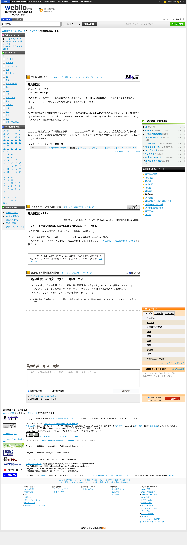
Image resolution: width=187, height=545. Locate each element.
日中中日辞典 (49, 2)
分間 (130, 113)
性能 (135, 131)
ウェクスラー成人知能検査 (42, 226)
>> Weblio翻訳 (178, 369)
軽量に (56, 292)
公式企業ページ (118, 489)
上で (81, 289)
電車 (7, 70)
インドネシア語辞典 (149, 508)
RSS (104, 528)
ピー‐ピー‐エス (152, 143)
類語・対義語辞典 (19, 2)
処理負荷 (149, 184)
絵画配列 (51, 231)
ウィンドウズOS (91, 289)
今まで (37, 292)
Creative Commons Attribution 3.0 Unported (57, 440)
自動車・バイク (12, 73)
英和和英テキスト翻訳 (42, 366)
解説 (94, 226)
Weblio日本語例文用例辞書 (45, 272)
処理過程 (149, 198)
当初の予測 (51, 285)
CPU (92, 98)
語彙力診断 (11, 223)
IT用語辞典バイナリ (41, 77)
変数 (69, 285)
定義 (149, 341)
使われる (53, 120)
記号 (5, 203)
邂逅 (149, 345)
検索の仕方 (28, 492)
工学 (7, 80)
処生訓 (148, 214)
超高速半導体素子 (153, 161)
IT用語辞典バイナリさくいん (66, 419)
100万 (47, 116)
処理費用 (149, 191)
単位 (78, 113)
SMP (48, 148)
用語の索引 (69, 77)
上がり (68, 289)
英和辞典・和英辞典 (149, 494)
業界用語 (9, 63)
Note (44, 231)
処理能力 (36, 120)
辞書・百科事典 (12, 122)
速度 (61, 98)
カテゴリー (99, 77)
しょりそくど (43, 89)
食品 (7, 112)
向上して (85, 292)
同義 (45, 120)
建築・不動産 (11, 84)
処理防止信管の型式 (154, 204)
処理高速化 (150, 211)
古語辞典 (75, 2)
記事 (61, 226)
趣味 (7, 101)
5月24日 (150, 323)
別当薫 (150, 350)
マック (49, 289)
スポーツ (9, 105)
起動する (105, 289)
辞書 (5, 2)
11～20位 (158, 313)
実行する (71, 101)
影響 (63, 135)
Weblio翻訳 (145, 497)
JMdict (43, 475)
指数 (78, 231)
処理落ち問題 (151, 174)
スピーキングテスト (15, 227)
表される (108, 113)
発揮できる (109, 135)
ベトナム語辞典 (147, 514)
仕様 (129, 131)
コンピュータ (20, 31)
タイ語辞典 (145, 511)
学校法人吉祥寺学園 (155, 359)
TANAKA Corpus (9, 434)
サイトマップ (29, 503)
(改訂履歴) (119, 426)
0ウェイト (150, 154)
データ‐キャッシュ (153, 137)
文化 (7, 91)
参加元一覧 (180, 19)
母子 (149, 354)
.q (146, 127)
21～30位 (169, 313)
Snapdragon (64, 148)
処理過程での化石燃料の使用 (158, 201)
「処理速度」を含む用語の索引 (43, 396)
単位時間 (100, 98)
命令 (125, 98)
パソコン (45, 101)
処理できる (117, 98)
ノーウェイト (151, 150)
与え (69, 135)
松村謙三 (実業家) (154, 327)
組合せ (67, 231)
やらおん (151, 318)
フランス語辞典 (147, 505)
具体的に (75, 98)
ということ (107, 285)
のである (69, 116)
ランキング (79, 77)
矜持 (149, 332)
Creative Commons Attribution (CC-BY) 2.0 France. (59, 436)
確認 (149, 336)
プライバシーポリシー (33, 500)
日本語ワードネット (33, 464)
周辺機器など (118, 131)
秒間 (89, 116)
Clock (148, 130)
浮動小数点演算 (110, 116)
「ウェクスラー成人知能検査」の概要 (118, 241)
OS (121, 135)
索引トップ (58, 77)
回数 (122, 116)
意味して (118, 285)
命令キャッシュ (152, 147)
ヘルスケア (10, 98)
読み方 (31, 89)
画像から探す (59, 492)
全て (4, 56)
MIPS (84, 113)
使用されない (90, 231)
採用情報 (115, 494)
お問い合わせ (88, 489)
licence (171, 475)
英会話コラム (12, 212)
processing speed (42, 92)
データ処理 (70, 292)
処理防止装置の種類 (154, 208)
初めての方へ (168, 19)
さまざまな (56, 101)
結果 (40, 285)
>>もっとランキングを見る (172, 363)
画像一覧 (89, 77)
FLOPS (98, 113)
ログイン (158, 1)
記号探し (37, 231)
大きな (58, 135)
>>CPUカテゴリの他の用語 (127, 151)
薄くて (49, 292)
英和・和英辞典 (35, 2)
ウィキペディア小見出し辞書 (46, 207)
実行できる (98, 116)
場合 (59, 120)
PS (85, 226)
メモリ (107, 131)
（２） (37, 101)
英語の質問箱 (12, 220)
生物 (7, 108)
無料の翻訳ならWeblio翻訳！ (49, 10)
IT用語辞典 (32, 31)
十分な (95, 135)
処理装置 (149, 178)
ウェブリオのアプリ (61, 489)
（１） (87, 98)
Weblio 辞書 (171, 2)
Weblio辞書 (30, 426)
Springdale (55, 148)
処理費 (148, 188)
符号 (30, 231)
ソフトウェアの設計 (43, 135)
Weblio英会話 (12, 216)
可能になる (120, 289)
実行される (54, 98)
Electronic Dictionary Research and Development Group (108, 475)
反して (62, 285)
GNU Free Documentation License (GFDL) (61, 424)
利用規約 (27, 497)
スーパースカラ (130, 148)
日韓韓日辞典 (63, 2)
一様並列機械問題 (153, 134)
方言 (7, 119)
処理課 (148, 181)
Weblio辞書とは (30, 489)
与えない (98, 285)
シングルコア (117, 148)
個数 (41, 116)
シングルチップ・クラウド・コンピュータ (94, 148)
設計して (129, 135)
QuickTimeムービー (154, 157)
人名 (7, 115)
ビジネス (9, 59)
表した (59, 116)
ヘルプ (182, 2)
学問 (7, 87)
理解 (60, 231)
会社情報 (115, 492)
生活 (7, 94)
